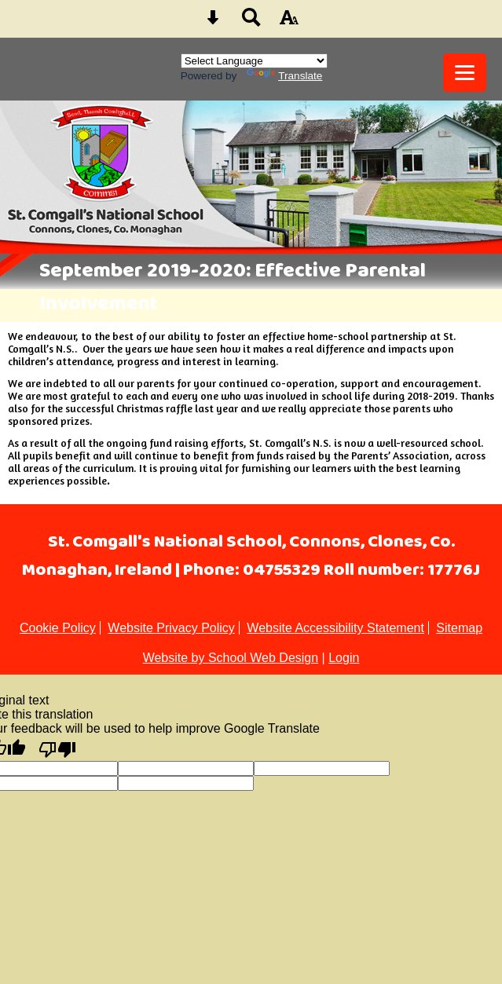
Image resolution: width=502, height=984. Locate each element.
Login (343, 657)
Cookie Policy (58, 628)
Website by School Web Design (231, 657)
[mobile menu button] (464, 72)
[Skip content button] (213, 22)
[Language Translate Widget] (254, 60)
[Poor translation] (57, 748)
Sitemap (459, 628)
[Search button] (251, 22)
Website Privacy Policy (171, 628)
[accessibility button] (289, 22)
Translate (284, 76)
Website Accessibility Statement (335, 628)
